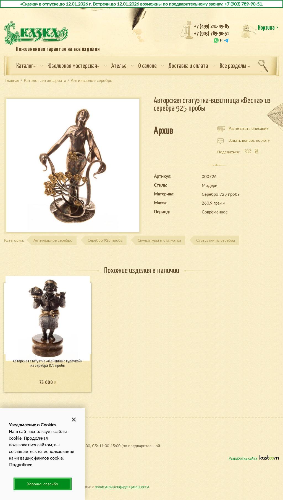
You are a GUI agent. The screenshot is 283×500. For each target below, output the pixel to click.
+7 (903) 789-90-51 (243, 4)
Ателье (119, 66)
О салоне (147, 66)
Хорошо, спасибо (42, 483)
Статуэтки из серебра (215, 240)
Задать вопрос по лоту (243, 140)
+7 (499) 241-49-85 (211, 26)
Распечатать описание (242, 128)
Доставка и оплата (188, 66)
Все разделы (235, 66)
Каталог (26, 66)
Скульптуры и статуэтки (159, 240)
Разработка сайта (254, 458)
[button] (74, 419)
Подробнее (20, 464)
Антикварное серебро (52, 240)
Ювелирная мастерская (74, 66)
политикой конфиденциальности (122, 486)
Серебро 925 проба (105, 240)
